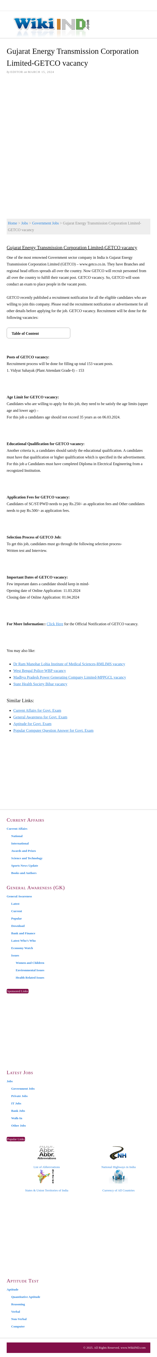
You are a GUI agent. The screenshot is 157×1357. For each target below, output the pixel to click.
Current (16, 911)
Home (12, 223)
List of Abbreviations (47, 1157)
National (17, 836)
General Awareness (19, 896)
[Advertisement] (78, 114)
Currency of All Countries (118, 1180)
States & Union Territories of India (46, 1180)
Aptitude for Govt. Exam (32, 724)
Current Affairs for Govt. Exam (37, 710)
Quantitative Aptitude (25, 1297)
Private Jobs (19, 1096)
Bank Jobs (18, 1111)
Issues (15, 955)
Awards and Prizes (23, 851)
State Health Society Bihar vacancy (40, 684)
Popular (16, 918)
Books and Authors (23, 873)
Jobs (24, 223)
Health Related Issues (30, 977)
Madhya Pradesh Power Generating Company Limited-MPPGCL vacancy (69, 677)
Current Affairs (17, 828)
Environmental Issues (30, 970)
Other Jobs (18, 1125)
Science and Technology (26, 858)
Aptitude (12, 1289)
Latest (15, 903)
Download (18, 926)
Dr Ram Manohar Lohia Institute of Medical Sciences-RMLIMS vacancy (69, 664)
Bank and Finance (23, 933)
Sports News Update (24, 865)
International (20, 843)
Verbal (15, 1311)
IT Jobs (16, 1103)
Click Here (55, 624)
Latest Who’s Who (23, 940)
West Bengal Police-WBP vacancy (39, 671)
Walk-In (16, 1118)
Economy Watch (22, 948)
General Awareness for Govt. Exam (40, 717)
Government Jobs (45, 223)
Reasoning (18, 1304)
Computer (18, 1326)
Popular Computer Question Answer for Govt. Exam (53, 730)
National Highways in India (118, 1157)
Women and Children (30, 963)
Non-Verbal (19, 1319)
